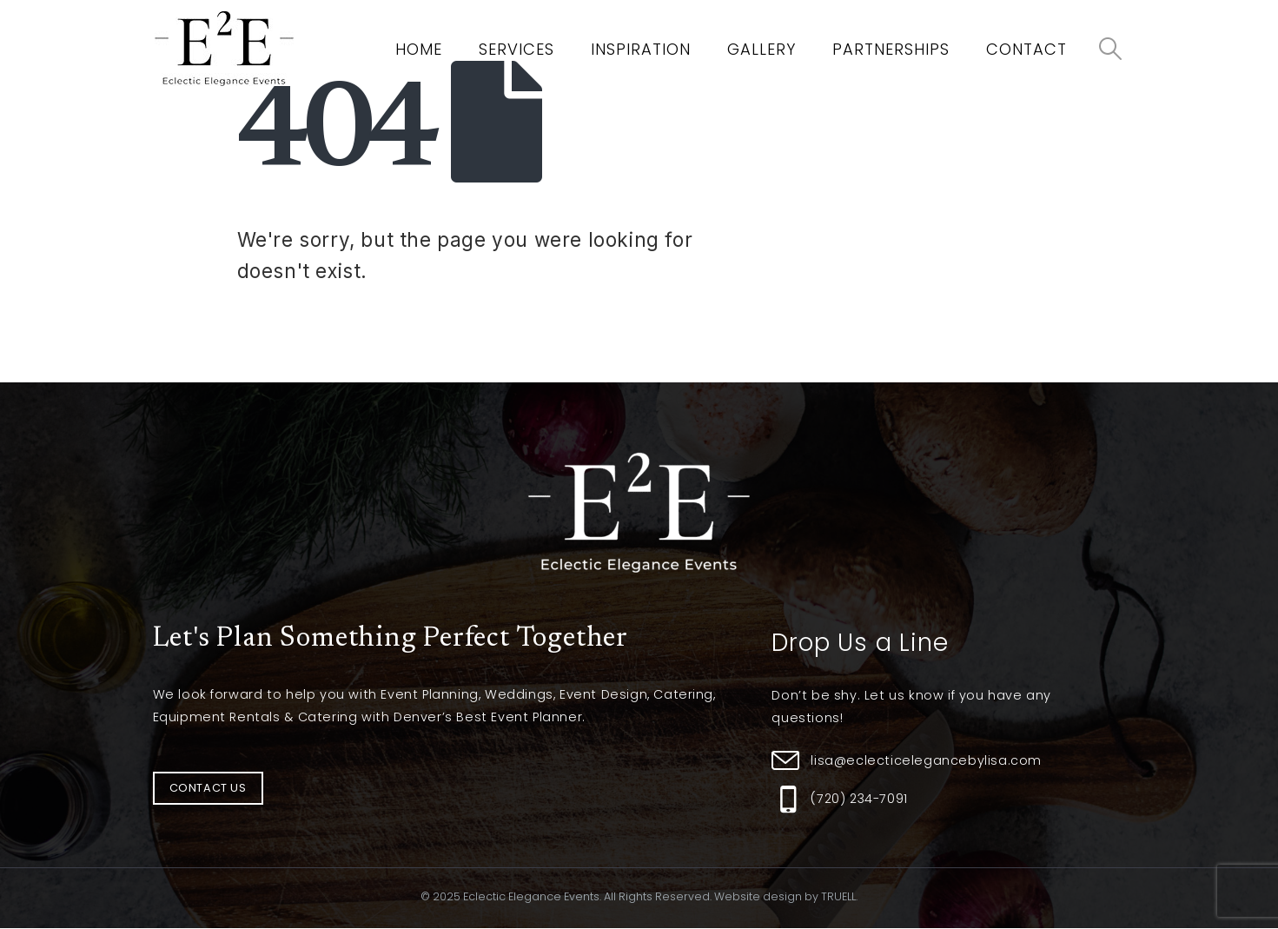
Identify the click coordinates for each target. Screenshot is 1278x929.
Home (418, 49)
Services (516, 49)
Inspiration (641, 49)
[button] (208, 788)
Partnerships (891, 49)
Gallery (761, 49)
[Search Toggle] (1109, 48)
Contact (1026, 49)
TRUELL (838, 896)
